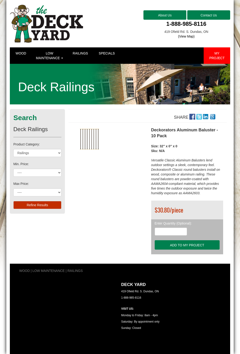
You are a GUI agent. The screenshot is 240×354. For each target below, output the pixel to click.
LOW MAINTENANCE (49, 55)
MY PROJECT (217, 55)
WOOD (20, 53)
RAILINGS (80, 53)
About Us (165, 15)
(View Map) (186, 36)
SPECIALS (107, 53)
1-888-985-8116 (186, 24)
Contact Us (209, 15)
